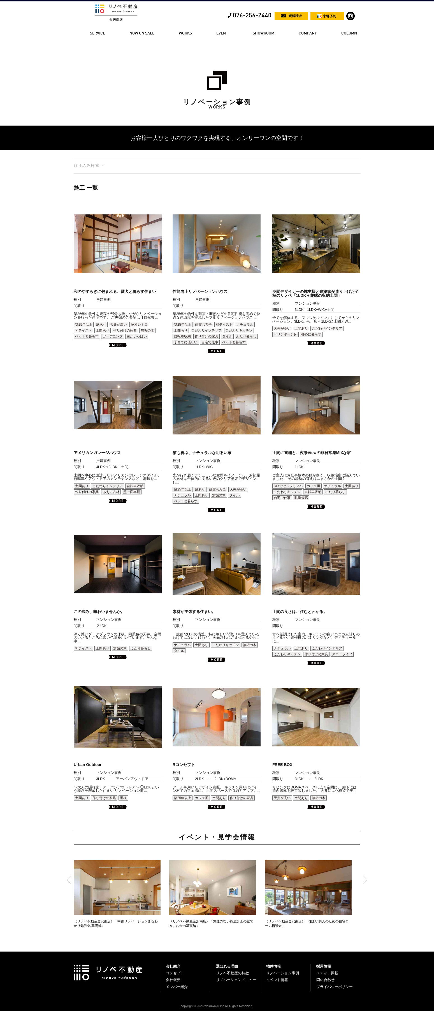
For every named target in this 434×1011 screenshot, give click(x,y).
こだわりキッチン (239, 330)
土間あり (102, 330)
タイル (227, 336)
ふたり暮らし (246, 336)
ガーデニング (113, 336)
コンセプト (175, 973)
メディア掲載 (327, 973)
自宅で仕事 (209, 342)
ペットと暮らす (87, 336)
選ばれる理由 (227, 966)
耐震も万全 (203, 325)
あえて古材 (111, 492)
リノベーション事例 (282, 973)
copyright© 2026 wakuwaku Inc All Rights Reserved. (217, 1006)
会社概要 (173, 980)
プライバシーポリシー (334, 987)
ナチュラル (244, 325)
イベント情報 (277, 980)
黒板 (123, 798)
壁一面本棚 (131, 492)
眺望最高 (301, 498)
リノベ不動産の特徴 (232, 973)
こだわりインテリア (206, 330)
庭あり (101, 325)
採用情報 (323, 966)
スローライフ (342, 654)
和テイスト (83, 330)
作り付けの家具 (125, 330)
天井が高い (118, 325)
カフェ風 (313, 486)
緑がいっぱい (137, 336)
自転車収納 (182, 336)
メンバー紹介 (177, 987)
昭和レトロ (139, 325)
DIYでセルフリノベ (288, 486)
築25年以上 (83, 325)
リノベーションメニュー (236, 980)
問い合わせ (325, 980)
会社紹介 (173, 966)
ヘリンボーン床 (285, 334)
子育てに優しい (186, 342)
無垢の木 (147, 330)
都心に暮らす (311, 334)
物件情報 (273, 966)
